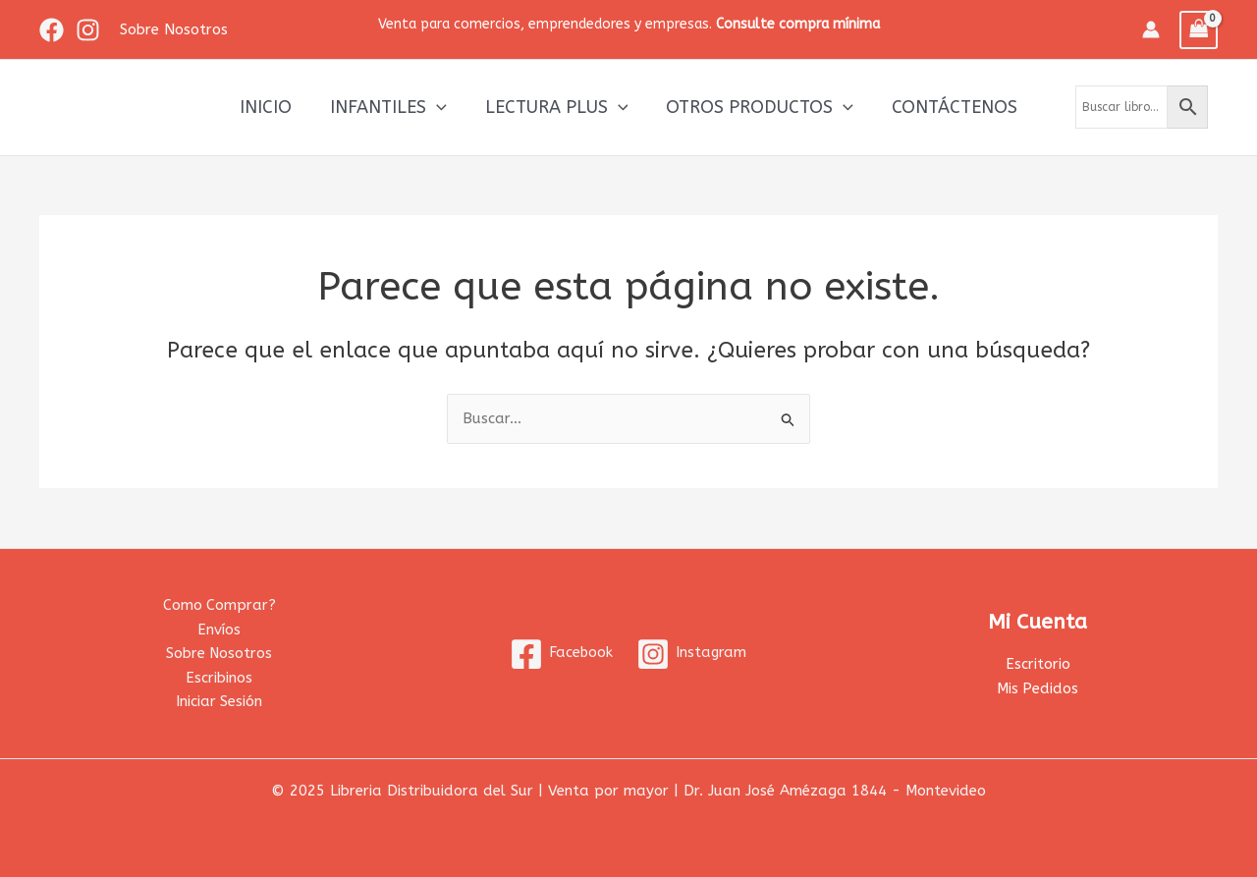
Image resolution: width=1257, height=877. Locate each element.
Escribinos (219, 677)
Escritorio (1038, 663)
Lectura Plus (556, 107)
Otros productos (756, 107)
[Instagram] (88, 30)
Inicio (272, 107)
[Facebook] (51, 30)
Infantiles (391, 107)
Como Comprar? (219, 604)
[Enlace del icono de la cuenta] (1151, 29)
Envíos (219, 628)
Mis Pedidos (1038, 687)
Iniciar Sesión (219, 701)
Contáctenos (948, 107)
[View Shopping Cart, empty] (1199, 30)
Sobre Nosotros (219, 653)
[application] (439, 107)
